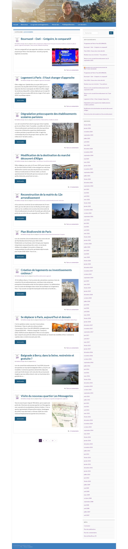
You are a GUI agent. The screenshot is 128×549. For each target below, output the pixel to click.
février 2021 (87, 237)
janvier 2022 (87, 206)
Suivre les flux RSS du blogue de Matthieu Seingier (95, 68)
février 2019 (87, 288)
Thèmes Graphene (28, 546)
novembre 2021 (88, 209)
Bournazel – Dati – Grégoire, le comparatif (46, 38)
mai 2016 (86, 372)
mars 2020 (87, 257)
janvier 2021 (87, 240)
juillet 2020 (87, 247)
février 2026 (87, 125)
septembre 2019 (88, 277)
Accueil (15, 24)
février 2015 (87, 417)
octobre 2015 (88, 389)
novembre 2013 (88, 447)
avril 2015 (86, 410)
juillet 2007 (87, 512)
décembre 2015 (88, 383)
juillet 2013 (87, 450)
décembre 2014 (88, 420)
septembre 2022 (88, 186)
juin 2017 (86, 335)
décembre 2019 (88, 267)
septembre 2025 (88, 135)
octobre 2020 (88, 243)
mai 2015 (86, 406)
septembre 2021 (88, 216)
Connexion (87, 526)
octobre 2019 (88, 274)
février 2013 (87, 457)
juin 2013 (86, 454)
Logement (21, 45)
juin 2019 (86, 281)
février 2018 (87, 318)
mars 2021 (87, 233)
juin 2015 (86, 403)
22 (52, 440)
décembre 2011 (88, 467)
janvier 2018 (87, 321)
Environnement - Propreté (58, 234)
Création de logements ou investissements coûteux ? (46, 271)
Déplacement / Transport (49, 43)
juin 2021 (86, 223)
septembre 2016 (88, 362)
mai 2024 (86, 159)
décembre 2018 (88, 294)
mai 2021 (86, 226)
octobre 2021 (88, 213)
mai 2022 (86, 192)
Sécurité (35, 45)
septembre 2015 (88, 393)
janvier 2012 (87, 464)
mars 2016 (87, 376)
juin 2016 (86, 369)
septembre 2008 (88, 501)
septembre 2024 (88, 155)
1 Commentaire (74, 187)
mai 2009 (86, 488)
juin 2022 (86, 189)
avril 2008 (86, 508)
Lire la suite (20, 100)
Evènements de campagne (57, 320)
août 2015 (87, 396)
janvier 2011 (87, 471)
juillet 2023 (87, 176)
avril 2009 (86, 491)
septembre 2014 (88, 430)
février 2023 (87, 179)
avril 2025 (86, 142)
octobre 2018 (88, 298)
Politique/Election (68, 24)
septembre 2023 (88, 172)
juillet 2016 (87, 366)
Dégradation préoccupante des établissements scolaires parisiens (49, 115)
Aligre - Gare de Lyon (38, 161)
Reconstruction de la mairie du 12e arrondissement (41, 196)
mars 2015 (87, 413)
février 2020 (87, 260)
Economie (58, 43)
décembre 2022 (88, 182)
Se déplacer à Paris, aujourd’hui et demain (46, 317)
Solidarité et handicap (43, 45)
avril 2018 (86, 311)
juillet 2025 (87, 138)
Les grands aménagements (39, 24)
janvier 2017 (87, 349)
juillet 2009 (87, 484)
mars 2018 (87, 315)
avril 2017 (86, 338)
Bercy (34, 361)
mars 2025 (87, 145)
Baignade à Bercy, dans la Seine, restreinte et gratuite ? (47, 357)
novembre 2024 (88, 152)
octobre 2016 (88, 359)
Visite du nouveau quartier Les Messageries (47, 396)
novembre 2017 (88, 328)
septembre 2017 (88, 332)
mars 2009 (87, 495)
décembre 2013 (88, 444)
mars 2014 (87, 433)
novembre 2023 (88, 169)
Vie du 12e (56, 24)
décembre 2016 (88, 352)
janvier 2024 (87, 165)
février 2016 (87, 379)
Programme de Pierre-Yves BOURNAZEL (95, 43)
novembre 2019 (88, 271)
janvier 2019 (87, 291)
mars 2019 (87, 284)
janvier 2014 (87, 440)
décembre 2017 (88, 325)
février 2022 (87, 203)
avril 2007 (86, 515)
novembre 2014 (88, 423)
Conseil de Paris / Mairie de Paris (41, 119)
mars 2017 (87, 342)
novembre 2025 (88, 131)
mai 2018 (86, 308)
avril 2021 (86, 230)
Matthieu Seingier (20, 43)
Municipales (27, 45)
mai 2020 (86, 254)
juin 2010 (86, 478)
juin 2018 (86, 304)
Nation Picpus (74, 320)
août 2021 (87, 220)
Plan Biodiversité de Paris (36, 231)
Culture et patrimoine (38, 43)
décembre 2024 (88, 148)
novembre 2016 (88, 355)
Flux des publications (90, 529)
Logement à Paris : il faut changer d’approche (47, 77)
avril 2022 (86, 196)
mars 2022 (87, 199)
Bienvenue (24, 24)
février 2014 (87, 437)
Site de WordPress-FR (90, 536)
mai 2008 (86, 505)
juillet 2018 (87, 301)
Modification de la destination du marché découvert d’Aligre (45, 157)
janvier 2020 (87, 264)
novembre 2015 (88, 386)
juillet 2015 (87, 400)
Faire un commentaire (72, 70)
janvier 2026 (87, 128)
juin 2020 (86, 250)
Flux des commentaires (90, 532)
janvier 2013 (87, 461)
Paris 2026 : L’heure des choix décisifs (94, 51)
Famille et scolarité (65, 43)
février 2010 (87, 481)
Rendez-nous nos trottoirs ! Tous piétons (95, 54)
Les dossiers (82, 24)
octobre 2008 (88, 498)
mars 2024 (87, 162)
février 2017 (87, 345)
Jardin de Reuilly (50, 200)
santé (31, 45)
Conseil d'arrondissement (49, 161)
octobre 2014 (88, 427)
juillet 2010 (87, 474)
